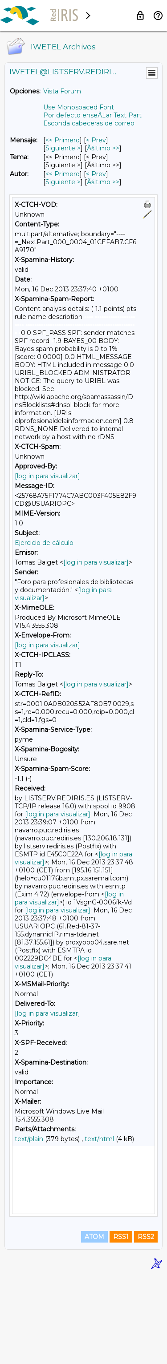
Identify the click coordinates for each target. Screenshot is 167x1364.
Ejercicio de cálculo (44, 543)
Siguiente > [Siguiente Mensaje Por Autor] (63, 182)
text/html (99, 1139)
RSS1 (121, 1325)
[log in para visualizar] (47, 476)
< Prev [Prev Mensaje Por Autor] (96, 174)
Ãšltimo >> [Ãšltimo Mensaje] (103, 148)
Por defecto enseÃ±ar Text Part (92, 115)
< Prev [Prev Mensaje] (96, 140)
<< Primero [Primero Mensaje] (62, 140)
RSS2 (146, 1325)
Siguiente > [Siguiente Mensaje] (63, 148)
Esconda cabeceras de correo (88, 123)
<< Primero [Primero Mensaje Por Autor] (62, 174)
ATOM (94, 1325)
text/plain (29, 1139)
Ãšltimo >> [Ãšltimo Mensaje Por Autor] (103, 182)
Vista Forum (62, 91)
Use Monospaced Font (78, 107)
